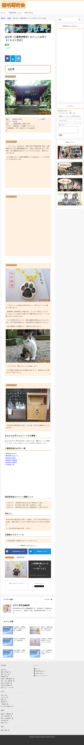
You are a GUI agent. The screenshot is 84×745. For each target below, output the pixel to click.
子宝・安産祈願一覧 (6, 716)
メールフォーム (27, 443)
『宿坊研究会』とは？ (15, 12)
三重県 (9, 18)
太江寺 (15, 121)
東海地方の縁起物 (11, 460)
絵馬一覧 (3, 699)
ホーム (3, 12)
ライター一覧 (48, 599)
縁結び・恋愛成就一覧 (7, 714)
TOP (3, 18)
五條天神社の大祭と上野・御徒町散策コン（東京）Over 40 (31, 507)
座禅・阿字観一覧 (6, 672)
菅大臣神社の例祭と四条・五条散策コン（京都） (28, 505)
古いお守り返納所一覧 (7, 706)
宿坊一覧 (3, 670)
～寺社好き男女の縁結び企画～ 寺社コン (19, 528)
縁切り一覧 (4, 722)
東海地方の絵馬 (11, 458)
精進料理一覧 (4, 676)
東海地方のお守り (11, 453)
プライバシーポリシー (42, 675)
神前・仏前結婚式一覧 (7, 718)
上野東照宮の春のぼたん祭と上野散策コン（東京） (29, 502)
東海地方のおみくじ (12, 455)
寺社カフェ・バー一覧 (7, 687)
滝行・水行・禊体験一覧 (7, 681)
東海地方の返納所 (11, 462)
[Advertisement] (28, 174)
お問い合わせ (28, 12)
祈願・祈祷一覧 (5, 730)
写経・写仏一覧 (5, 674)
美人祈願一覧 (4, 720)
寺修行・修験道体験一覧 (7, 678)
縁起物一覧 (4, 701)
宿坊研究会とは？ (41, 671)
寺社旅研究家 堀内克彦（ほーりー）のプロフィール (22, 540)
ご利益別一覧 (10, 464)
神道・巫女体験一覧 (6, 683)
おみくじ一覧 (4, 697)
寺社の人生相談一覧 (6, 685)
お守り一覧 (4, 695)
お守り (8, 48)
